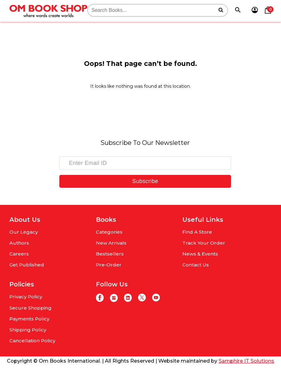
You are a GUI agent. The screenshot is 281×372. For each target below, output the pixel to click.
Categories (109, 232)
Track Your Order (203, 243)
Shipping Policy (27, 330)
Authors (19, 243)
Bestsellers (110, 254)
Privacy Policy (25, 297)
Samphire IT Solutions (246, 361)
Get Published (26, 265)
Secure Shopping (30, 308)
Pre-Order (108, 265)
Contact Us (195, 265)
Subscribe (145, 181)
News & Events (200, 254)
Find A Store (197, 232)
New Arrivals (111, 243)
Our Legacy (23, 232)
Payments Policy (29, 319)
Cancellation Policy (32, 341)
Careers (19, 254)
